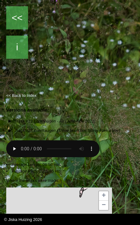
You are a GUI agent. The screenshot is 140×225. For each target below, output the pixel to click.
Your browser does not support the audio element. (53, 148)
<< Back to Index (21, 95)
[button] (82, 191)
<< (17, 17)
